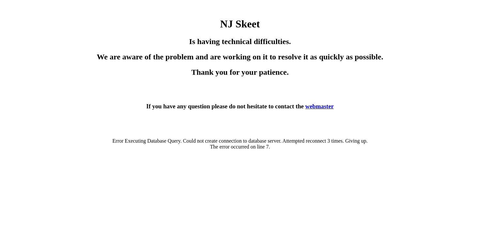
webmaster (319, 106)
